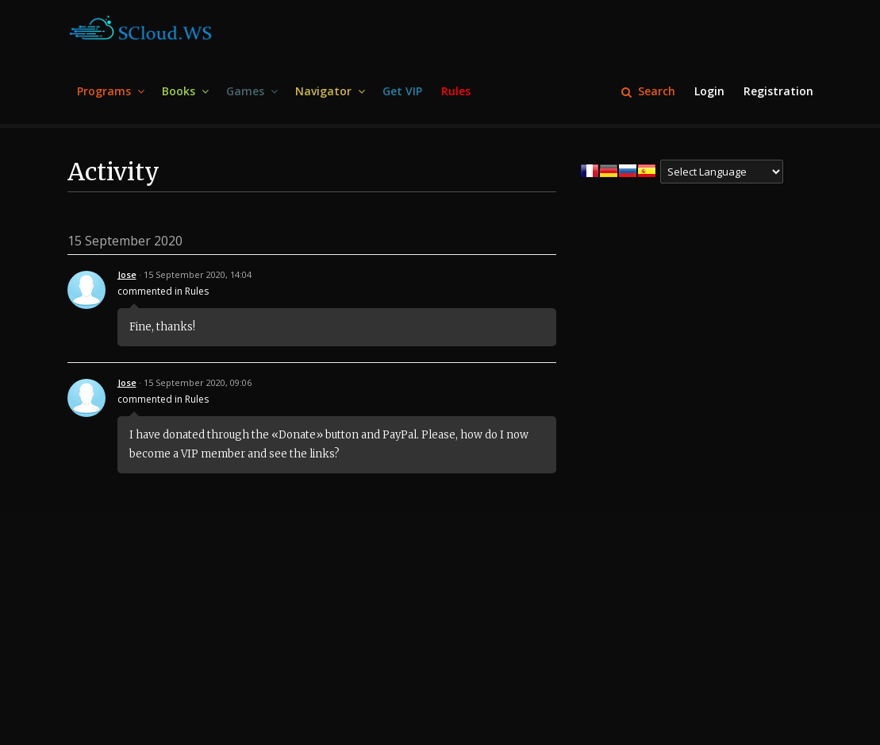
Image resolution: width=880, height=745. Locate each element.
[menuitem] (109, 92)
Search (648, 90)
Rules (197, 291)
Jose (126, 274)
